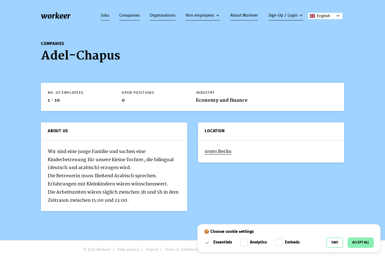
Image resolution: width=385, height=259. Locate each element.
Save (334, 242)
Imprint (152, 250)
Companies (129, 15)
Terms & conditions (182, 250)
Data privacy (128, 250)
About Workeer (244, 15)
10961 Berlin (218, 151)
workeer (55, 16)
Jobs (105, 15)
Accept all (360, 242)
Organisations (162, 15)
